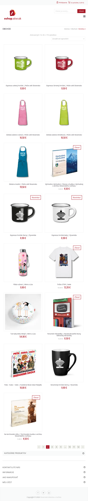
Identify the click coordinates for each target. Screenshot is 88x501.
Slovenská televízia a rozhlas (50, 497)
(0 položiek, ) (77, 3)
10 (69, 447)
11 (74, 447)
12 (78, 447)
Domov (67, 29)
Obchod (74, 29)
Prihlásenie (63, 2)
